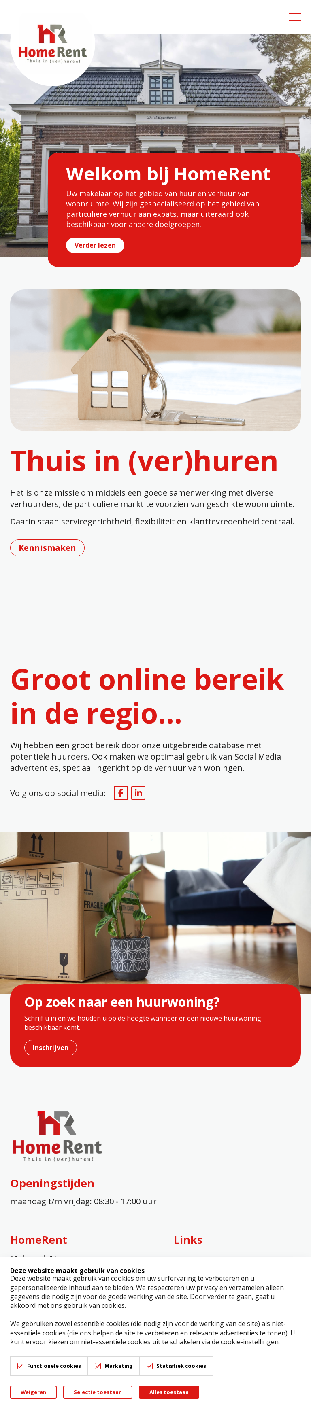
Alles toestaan (169, 1392)
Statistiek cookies (181, 1366)
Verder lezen (95, 245)
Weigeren (33, 1392)
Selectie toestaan (98, 1392)
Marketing (118, 1366)
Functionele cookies (54, 1366)
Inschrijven (50, 1047)
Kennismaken (47, 547)
